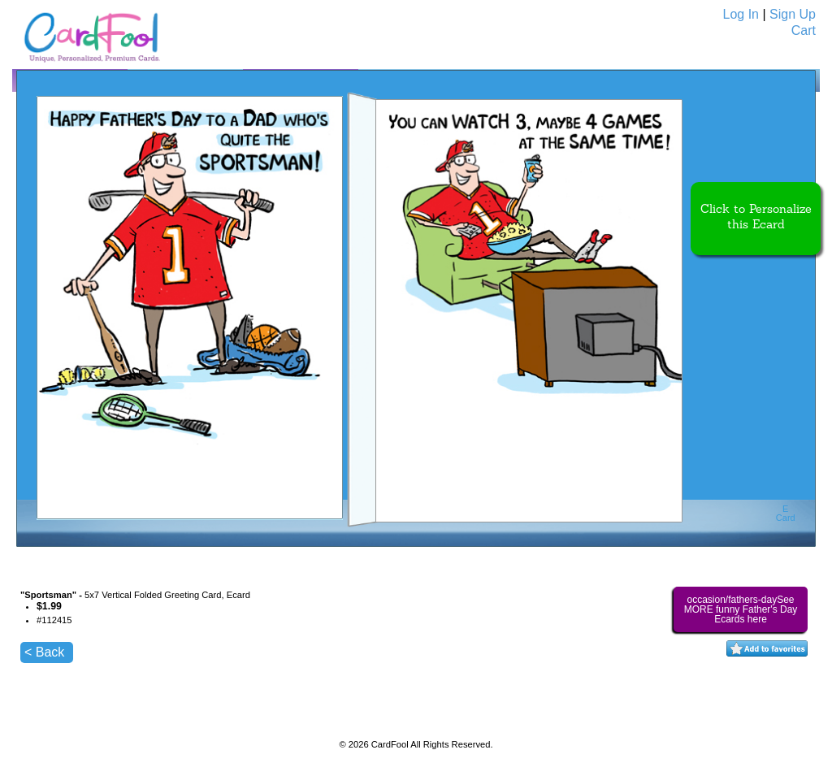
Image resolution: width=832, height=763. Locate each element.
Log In (741, 14)
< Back (44, 652)
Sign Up (792, 14)
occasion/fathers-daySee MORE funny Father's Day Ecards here (741, 609)
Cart (803, 30)
